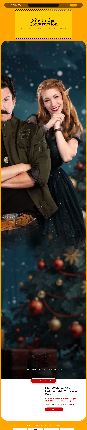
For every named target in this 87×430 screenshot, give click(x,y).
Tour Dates (38, 5)
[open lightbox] (43, 380)
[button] (56, 5)
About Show (32, 5)
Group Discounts (46, 5)
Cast (52, 5)
